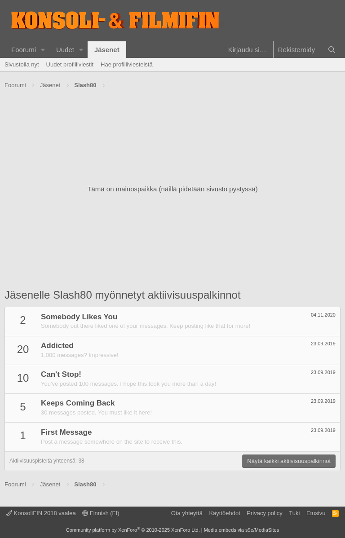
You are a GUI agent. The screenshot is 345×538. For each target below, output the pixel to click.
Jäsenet (106, 49)
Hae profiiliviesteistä (127, 64)
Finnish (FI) (100, 513)
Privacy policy (264, 513)
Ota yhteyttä (187, 513)
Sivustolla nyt (21, 64)
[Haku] (332, 49)
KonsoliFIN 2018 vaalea (41, 513)
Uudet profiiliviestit (70, 64)
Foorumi (23, 49)
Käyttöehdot (224, 513)
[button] (43, 49)
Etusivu (316, 513)
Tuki (294, 513)
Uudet (65, 49)
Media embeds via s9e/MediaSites (241, 530)
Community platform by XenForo (133, 530)
